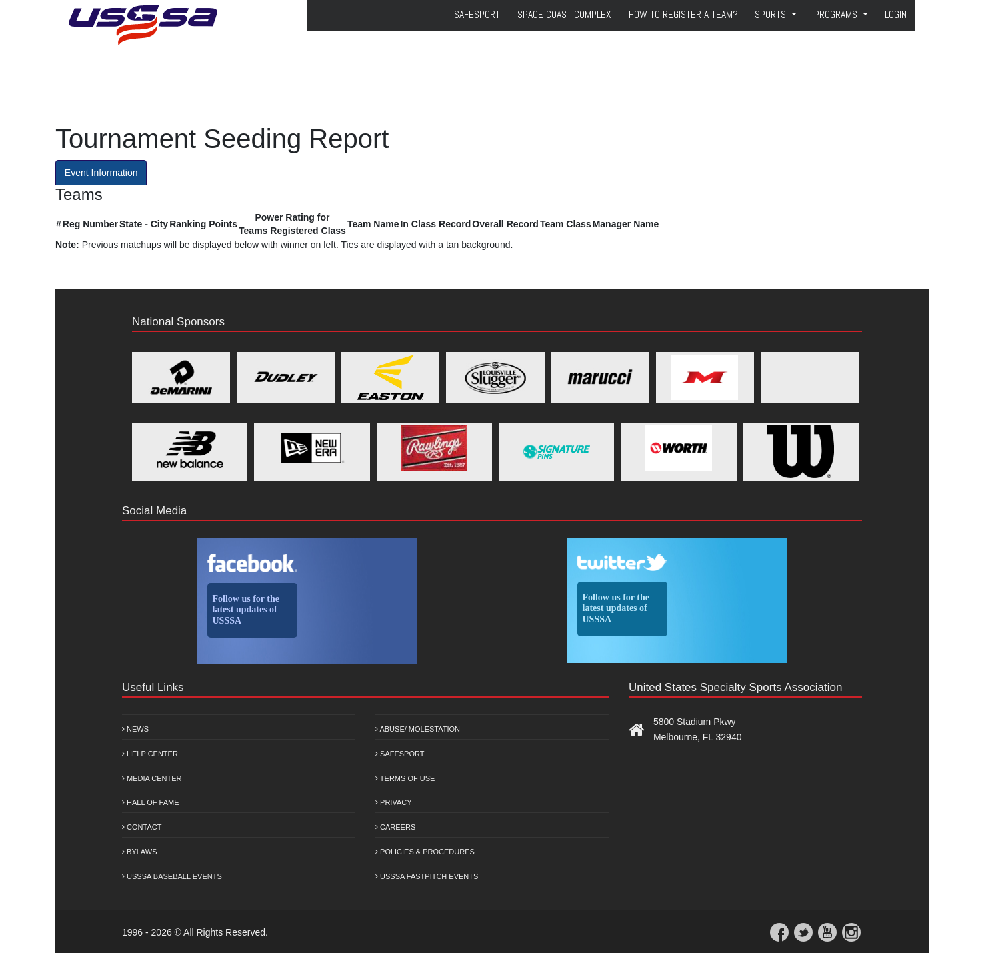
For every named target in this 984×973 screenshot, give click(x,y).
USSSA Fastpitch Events (426, 876)
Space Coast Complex (564, 14)
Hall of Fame (150, 802)
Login (896, 14)
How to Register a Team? (683, 14)
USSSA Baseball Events (172, 876)
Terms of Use (405, 778)
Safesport (399, 754)
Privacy (393, 802)
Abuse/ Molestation (417, 729)
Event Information (101, 172)
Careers (395, 827)
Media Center (152, 778)
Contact (141, 827)
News (135, 729)
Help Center (150, 754)
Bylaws (139, 852)
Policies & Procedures (425, 852)
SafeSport (477, 14)
